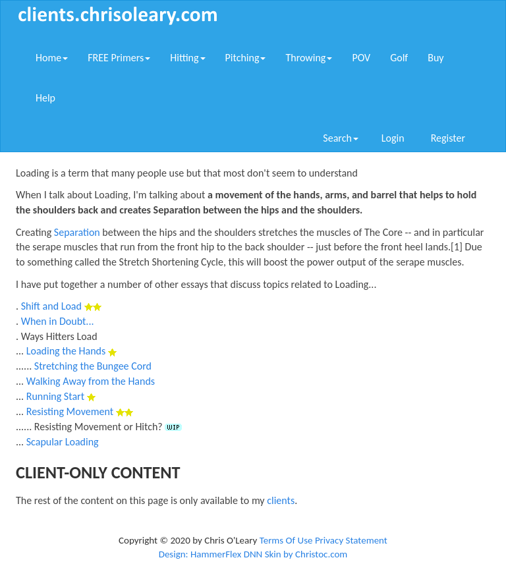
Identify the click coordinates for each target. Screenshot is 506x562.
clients (281, 500)
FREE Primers (119, 57)
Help (45, 98)
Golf (399, 57)
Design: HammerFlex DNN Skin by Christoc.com (253, 554)
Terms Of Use (286, 540)
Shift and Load (51, 306)
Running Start (55, 396)
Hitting (187, 57)
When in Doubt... (57, 321)
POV (361, 57)
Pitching (245, 57)
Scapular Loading (62, 442)
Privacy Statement (351, 540)
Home (52, 57)
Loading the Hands (66, 351)
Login (393, 138)
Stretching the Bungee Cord (93, 366)
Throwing (308, 57)
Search (340, 138)
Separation (77, 232)
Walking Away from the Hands (90, 381)
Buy (435, 57)
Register (448, 138)
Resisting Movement (69, 411)
